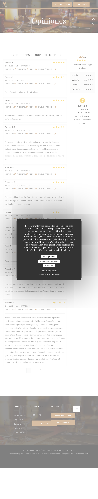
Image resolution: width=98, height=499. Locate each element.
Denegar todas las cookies (49, 261)
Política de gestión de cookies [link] (49, 274)
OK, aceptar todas (49, 257)
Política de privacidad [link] (49, 271)
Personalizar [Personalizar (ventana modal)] (49, 266)
